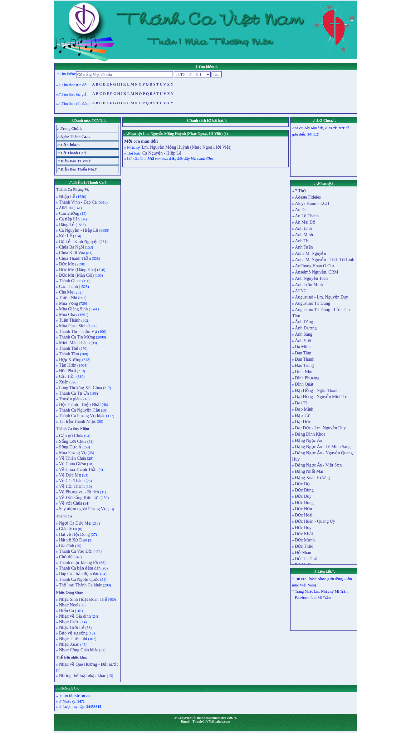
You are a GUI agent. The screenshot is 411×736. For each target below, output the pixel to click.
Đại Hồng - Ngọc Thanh (317, 390)
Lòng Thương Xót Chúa (80, 387)
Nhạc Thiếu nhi (72, 638)
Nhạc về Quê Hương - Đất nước (88, 664)
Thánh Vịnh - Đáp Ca (77, 202)
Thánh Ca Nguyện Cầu (79, 410)
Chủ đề (65, 557)
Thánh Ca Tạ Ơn (73, 393)
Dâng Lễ (66, 224)
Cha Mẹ (66, 292)
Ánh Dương (306, 328)
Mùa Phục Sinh (72, 326)
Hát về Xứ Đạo (72, 540)
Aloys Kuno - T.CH (312, 203)
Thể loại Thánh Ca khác (80, 585)
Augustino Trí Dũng (312, 303)
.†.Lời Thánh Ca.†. (72, 153)
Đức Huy (303, 527)
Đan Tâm (303, 353)
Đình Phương (307, 378)
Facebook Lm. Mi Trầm (313, 597)
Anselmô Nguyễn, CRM (316, 272)
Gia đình (66, 545)
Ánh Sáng (303, 334)
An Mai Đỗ (305, 222)
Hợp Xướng (69, 359)
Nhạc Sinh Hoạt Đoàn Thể (82, 599)
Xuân (63, 382)
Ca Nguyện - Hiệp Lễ (78, 230)
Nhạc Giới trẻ (71, 627)
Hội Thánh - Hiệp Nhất (79, 404)
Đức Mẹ (66, 264)
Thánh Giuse (69, 281)
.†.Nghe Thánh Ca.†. (73, 137)
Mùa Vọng (68, 303)
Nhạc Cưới (69, 622)
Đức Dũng (304, 490)
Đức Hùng (304, 502)
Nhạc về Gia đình (74, 616)
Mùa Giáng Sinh (73, 309)
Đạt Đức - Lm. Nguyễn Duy (320, 428)
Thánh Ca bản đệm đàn (79, 568)
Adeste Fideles (308, 197)
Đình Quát (304, 384)
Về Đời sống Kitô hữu (79, 497)
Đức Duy (303, 496)
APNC (300, 291)
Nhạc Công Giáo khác (78, 650)
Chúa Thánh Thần (74, 258)
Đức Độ (302, 484)
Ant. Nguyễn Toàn (311, 278)
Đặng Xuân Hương (312, 477)
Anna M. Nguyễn (310, 253)
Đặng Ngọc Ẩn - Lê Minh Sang (322, 446)
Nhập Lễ (67, 196)
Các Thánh (68, 286)
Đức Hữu (303, 508)
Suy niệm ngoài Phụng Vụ (82, 508)
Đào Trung (304, 365)
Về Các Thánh (71, 480)
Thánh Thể (68, 348)
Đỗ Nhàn (303, 552)
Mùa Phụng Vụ (72, 452)
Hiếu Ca (66, 610)
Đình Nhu (303, 371)
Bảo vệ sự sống (73, 633)
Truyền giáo (69, 399)
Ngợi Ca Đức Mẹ (74, 523)
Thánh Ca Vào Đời (75, 551)
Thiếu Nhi (67, 297)
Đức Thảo (304, 546)
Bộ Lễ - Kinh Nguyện (78, 241)
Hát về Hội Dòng (74, 534)
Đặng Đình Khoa (310, 434)
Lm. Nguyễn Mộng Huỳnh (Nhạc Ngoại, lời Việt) (187, 147)
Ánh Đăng (304, 321)
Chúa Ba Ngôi (71, 247)
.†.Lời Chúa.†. (68, 145)
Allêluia (65, 207)
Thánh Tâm (68, 354)
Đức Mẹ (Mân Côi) (76, 275)
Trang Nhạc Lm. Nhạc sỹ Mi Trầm (322, 591)
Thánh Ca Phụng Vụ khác (81, 415)
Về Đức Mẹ (69, 475)
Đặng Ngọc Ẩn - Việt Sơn (318, 465)
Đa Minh (303, 346)
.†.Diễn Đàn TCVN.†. (74, 161)
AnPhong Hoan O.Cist (314, 266)
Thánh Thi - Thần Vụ (77, 331)
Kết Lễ (65, 236)
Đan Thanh (304, 359)
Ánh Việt (303, 340)
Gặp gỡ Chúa (70, 435)
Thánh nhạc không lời (78, 562)
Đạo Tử (302, 415)
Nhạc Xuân (69, 644)
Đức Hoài (303, 515)
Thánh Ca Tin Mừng (76, 337)
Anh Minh (304, 234)
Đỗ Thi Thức (306, 558)
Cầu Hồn (67, 376)
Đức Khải (304, 533)
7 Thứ (300, 191)
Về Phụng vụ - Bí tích (78, 492)
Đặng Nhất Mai (309, 471)
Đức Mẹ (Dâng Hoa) (77, 269)
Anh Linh (303, 228)
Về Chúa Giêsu (72, 464)
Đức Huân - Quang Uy (315, 521)
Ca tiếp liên (69, 219)
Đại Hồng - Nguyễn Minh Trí (321, 396)
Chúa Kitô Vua (71, 252)
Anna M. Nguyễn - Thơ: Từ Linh (324, 259)
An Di (300, 209)
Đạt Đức (303, 421)
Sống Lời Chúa (72, 441)
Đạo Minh (304, 409)
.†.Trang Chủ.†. (69, 128)
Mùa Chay (67, 314)
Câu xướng (69, 213)
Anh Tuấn (304, 247)
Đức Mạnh (305, 540)
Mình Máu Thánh (74, 342)
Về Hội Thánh (71, 486)
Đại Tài (302, 403)
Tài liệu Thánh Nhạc (77, 421)
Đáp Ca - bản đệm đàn (79, 573)
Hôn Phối (67, 370)
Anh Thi (302, 241)
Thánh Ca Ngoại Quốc (78, 579)
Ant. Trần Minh (309, 284)
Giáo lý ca (67, 528)
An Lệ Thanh (307, 216)
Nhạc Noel (68, 605)
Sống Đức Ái (70, 447)
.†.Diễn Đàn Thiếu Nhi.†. (77, 169)
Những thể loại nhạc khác (82, 675)
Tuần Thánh (69, 320)
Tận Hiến (67, 365)
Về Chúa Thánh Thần (78, 469)
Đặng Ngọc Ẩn (308, 440)
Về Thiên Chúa (72, 458)
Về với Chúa (70, 503)
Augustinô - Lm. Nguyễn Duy (321, 297)
